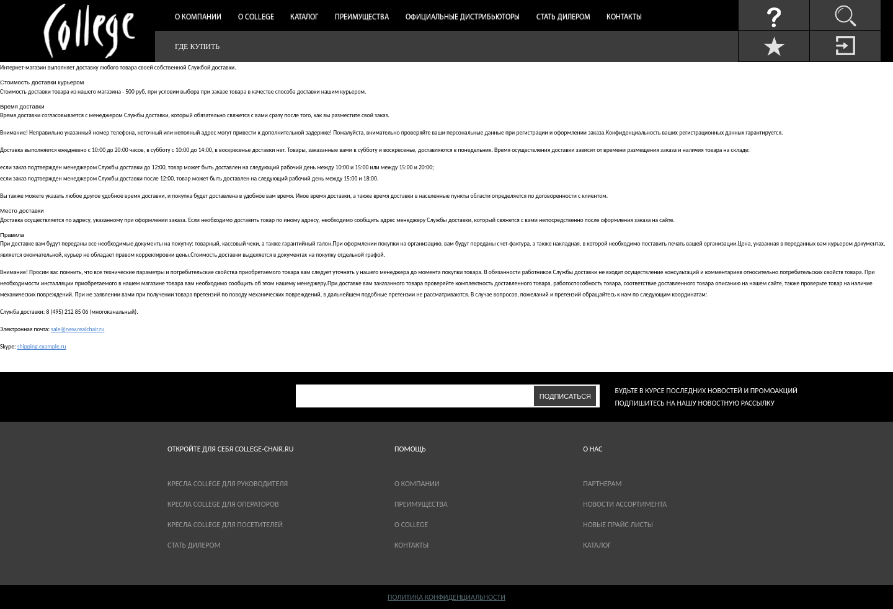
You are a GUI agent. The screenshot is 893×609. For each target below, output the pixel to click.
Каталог (304, 17)
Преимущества (362, 17)
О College (256, 17)
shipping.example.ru (41, 346)
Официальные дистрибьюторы (463, 17)
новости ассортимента (625, 504)
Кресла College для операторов (222, 504)
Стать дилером (563, 17)
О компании (198, 17)
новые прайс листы (618, 524)
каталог (597, 545)
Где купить (197, 46)
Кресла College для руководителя (227, 483)
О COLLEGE (411, 524)
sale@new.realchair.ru (77, 329)
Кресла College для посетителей (225, 524)
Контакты (624, 17)
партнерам (602, 483)
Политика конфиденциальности (446, 597)
